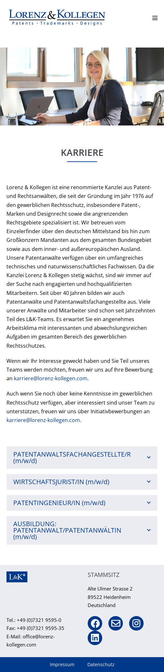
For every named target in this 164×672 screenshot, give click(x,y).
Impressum (62, 664)
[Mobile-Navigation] (155, 17)
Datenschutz (101, 664)
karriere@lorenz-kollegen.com (50, 378)
